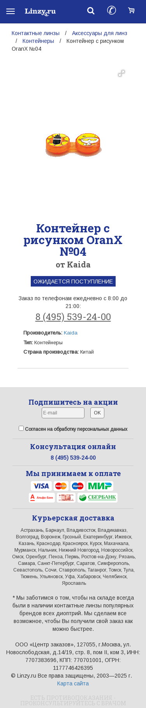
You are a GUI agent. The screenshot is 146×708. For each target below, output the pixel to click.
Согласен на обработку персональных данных (73, 429)
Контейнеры (38, 41)
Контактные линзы (36, 33)
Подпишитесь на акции (73, 402)
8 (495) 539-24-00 (73, 316)
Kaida (70, 333)
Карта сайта (73, 683)
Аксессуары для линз (99, 33)
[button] (121, 73)
